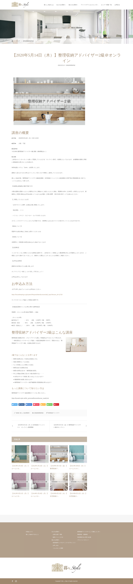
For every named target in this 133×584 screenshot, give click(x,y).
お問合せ (117, 5)
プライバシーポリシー (83, 540)
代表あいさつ (29, 531)
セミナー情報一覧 (106, 5)
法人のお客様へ (61, 5)
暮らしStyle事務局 (24, 413)
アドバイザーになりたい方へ (89, 5)
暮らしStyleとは (49, 5)
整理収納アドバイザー (54, 413)
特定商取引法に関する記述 (84, 537)
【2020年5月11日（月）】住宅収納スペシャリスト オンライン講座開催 (31, 426)
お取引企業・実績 (57, 534)
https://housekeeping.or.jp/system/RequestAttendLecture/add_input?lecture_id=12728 (37, 294)
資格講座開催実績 (70, 65)
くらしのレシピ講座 (58, 548)
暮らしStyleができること (32, 534)
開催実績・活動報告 (82, 534)
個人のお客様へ (73, 5)
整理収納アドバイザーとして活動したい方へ (88, 531)
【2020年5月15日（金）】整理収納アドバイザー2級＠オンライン (67, 426)
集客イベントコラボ (58, 537)
